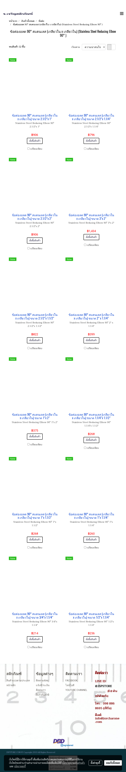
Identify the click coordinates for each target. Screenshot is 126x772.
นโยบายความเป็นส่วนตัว (73, 762)
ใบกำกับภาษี (42, 694)
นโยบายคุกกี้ (20, 766)
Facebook (71, 680)
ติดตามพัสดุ (42, 680)
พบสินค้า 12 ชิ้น (17, 47)
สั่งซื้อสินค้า (34, 141)
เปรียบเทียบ (36, 149)
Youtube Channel (76, 690)
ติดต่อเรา (41, 690)
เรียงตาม (76, 47)
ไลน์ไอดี (69, 685)
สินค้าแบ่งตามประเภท (18, 680)
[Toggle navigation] (121, 13)
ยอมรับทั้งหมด (113, 762)
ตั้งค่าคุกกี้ (95, 762)
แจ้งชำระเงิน (42, 685)
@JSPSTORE (103, 686)
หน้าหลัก (11, 685)
